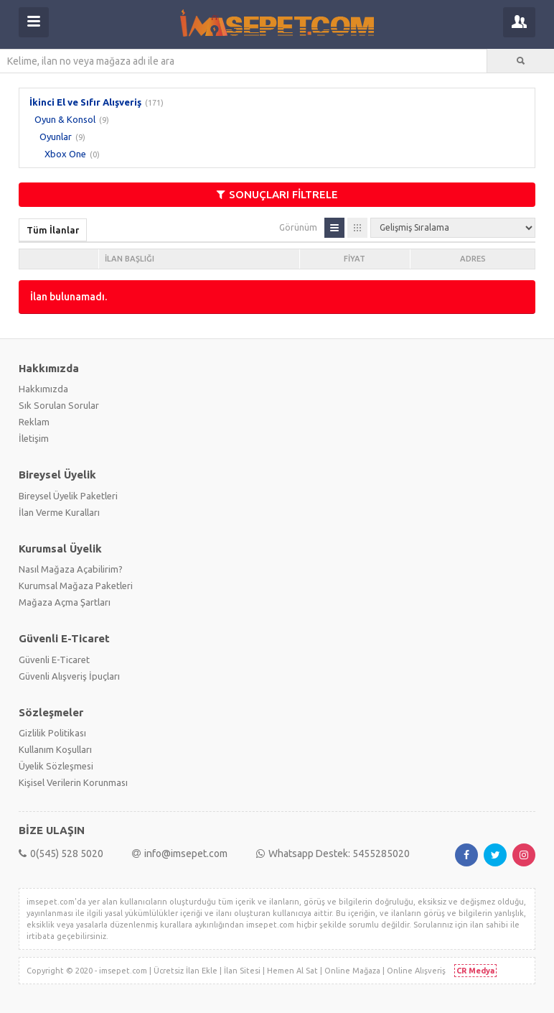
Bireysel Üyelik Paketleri (68, 496)
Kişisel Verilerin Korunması (73, 782)
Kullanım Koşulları (55, 749)
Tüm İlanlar (53, 230)
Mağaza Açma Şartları (65, 602)
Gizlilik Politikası (52, 733)
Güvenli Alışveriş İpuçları (69, 676)
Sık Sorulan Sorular (59, 405)
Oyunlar (55, 136)
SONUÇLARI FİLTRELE (277, 194)
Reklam (34, 422)
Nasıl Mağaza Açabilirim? (71, 569)
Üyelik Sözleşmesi (56, 766)
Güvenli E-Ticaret (54, 659)
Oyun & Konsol (64, 119)
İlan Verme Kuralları (59, 512)
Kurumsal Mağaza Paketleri (76, 585)
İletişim (34, 438)
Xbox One (65, 154)
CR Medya (475, 970)
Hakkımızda (43, 389)
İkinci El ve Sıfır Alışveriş (85, 102)
